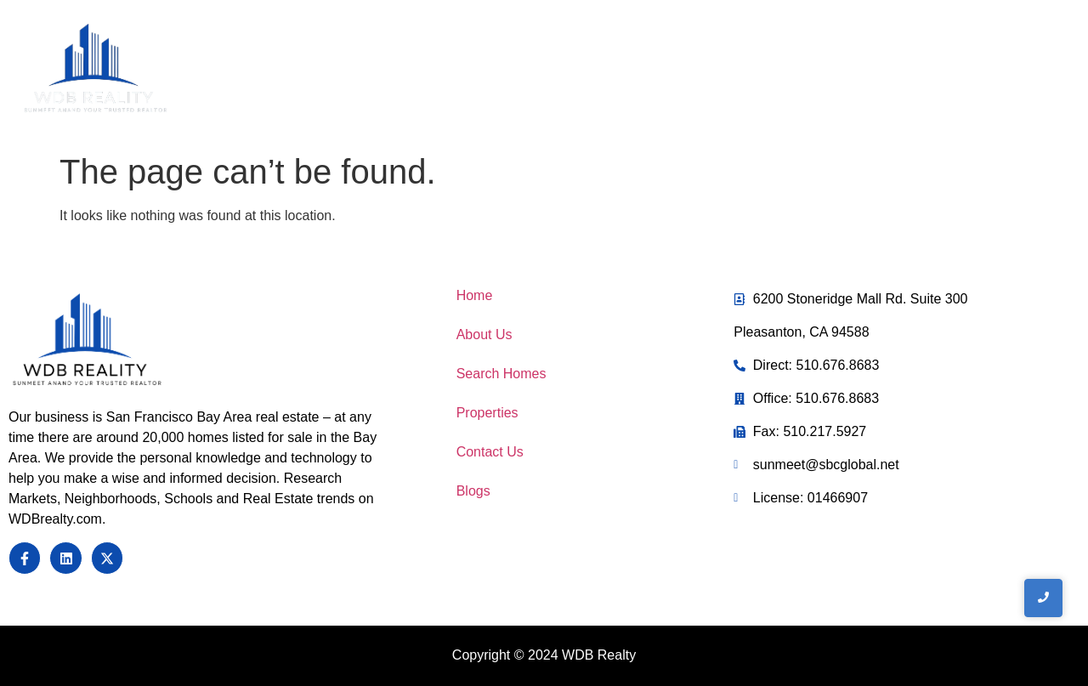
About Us (484, 334)
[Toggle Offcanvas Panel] (970, 72)
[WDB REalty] (95, 69)
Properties (487, 412)
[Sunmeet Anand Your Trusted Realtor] (87, 341)
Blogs (473, 491)
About (570, 71)
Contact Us (810, 71)
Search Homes (501, 373)
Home (492, 71)
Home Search (680, 71)
